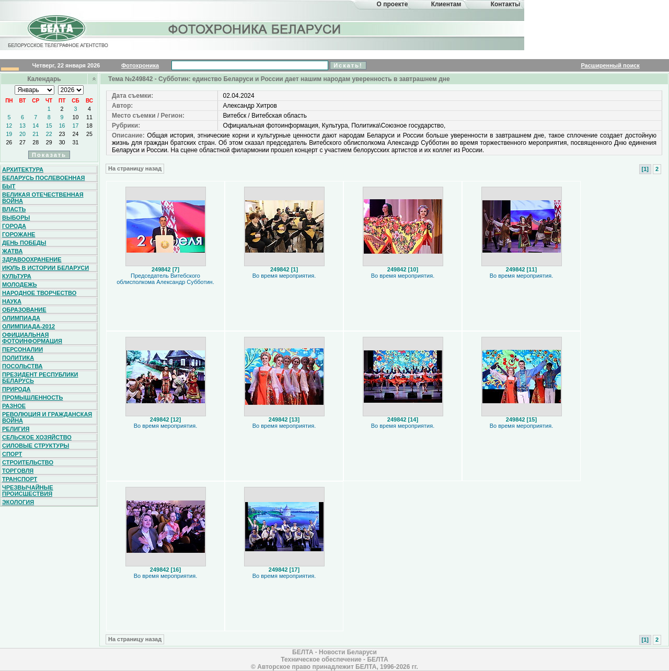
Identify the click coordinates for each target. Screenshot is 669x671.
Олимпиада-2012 (28, 326)
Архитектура (22, 169)
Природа (16, 389)
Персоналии (22, 349)
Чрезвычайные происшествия (27, 490)
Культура (16, 276)
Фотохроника (140, 65)
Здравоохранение (32, 259)
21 (35, 134)
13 (22, 125)
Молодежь (19, 284)
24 (76, 134)
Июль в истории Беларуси (45, 268)
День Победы (24, 243)
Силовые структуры (35, 445)
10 (76, 117)
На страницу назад (135, 168)
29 (49, 142)
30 (62, 142)
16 (62, 125)
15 (49, 125)
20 (22, 134)
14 (35, 125)
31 (76, 142)
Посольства (22, 366)
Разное (14, 406)
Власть (14, 209)
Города (14, 226)
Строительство (27, 462)
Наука (11, 301)
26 (9, 142)
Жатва (12, 251)
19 (9, 134)
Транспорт (19, 479)
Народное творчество (39, 293)
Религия (15, 429)
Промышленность (32, 397)
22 (49, 134)
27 (22, 142)
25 (89, 134)
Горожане (18, 234)
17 (76, 125)
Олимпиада (21, 318)
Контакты (506, 4)
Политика (18, 358)
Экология (18, 502)
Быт (8, 186)
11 (89, 117)
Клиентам (446, 4)
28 (35, 142)
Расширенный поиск (610, 65)
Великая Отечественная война (43, 197)
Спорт (12, 454)
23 (62, 134)
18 (89, 125)
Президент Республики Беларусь (40, 377)
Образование (24, 309)
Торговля (17, 471)
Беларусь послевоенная (43, 178)
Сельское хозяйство (37, 437)
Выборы (16, 217)
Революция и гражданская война (47, 417)
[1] (645, 169)
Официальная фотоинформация (32, 338)
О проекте (392, 4)
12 (9, 125)
